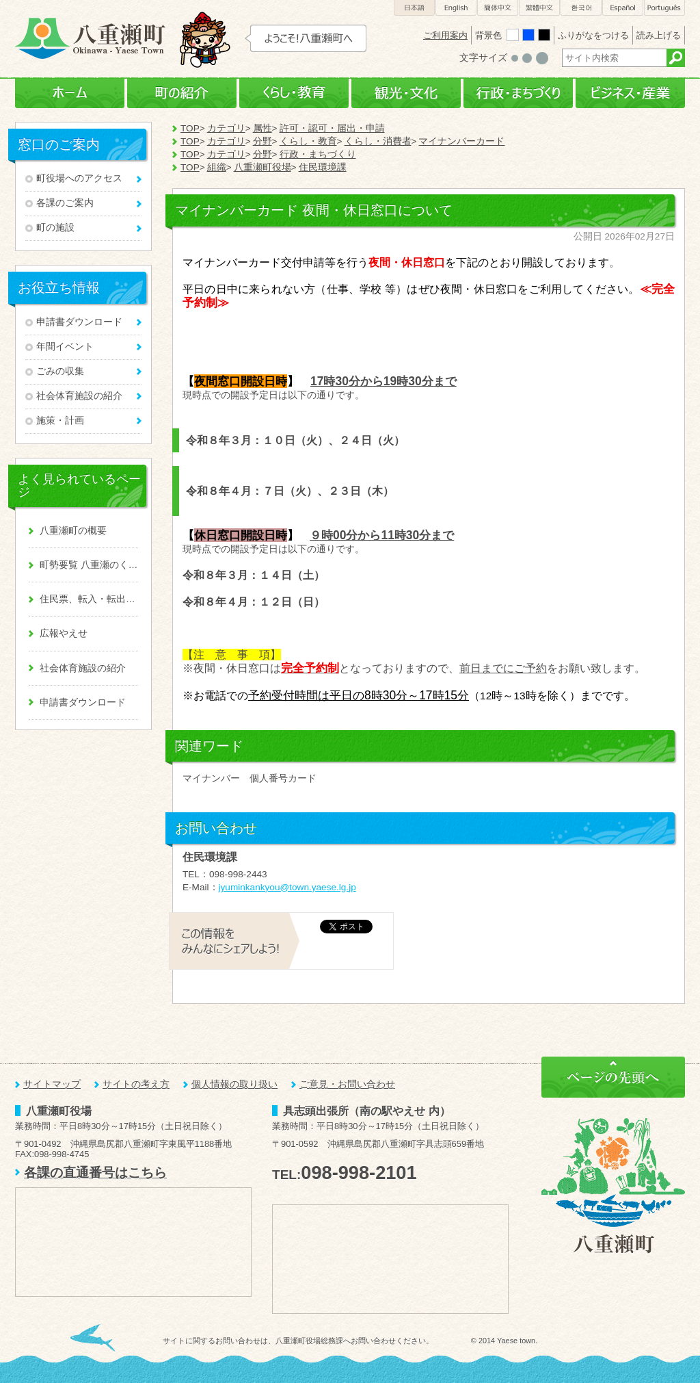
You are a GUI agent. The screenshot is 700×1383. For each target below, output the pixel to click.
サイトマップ (52, 1084)
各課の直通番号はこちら (95, 1172)
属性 (262, 128)
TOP (190, 128)
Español (622, 8)
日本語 (414, 8)
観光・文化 (406, 93)
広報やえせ (64, 633)
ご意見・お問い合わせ (347, 1084)
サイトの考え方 (136, 1084)
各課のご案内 (65, 203)
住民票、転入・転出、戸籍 (89, 599)
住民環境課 (323, 167)
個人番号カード (283, 778)
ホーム (69, 93)
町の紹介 (182, 93)
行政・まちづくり (518, 93)
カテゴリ (226, 128)
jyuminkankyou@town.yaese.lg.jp (287, 887)
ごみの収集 (60, 371)
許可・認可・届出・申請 (332, 128)
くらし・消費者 (378, 141)
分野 (262, 141)
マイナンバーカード (461, 141)
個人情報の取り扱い (234, 1084)
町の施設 (55, 227)
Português (664, 8)
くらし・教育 (294, 93)
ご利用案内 (445, 35)
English (455, 8)
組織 (216, 167)
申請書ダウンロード (79, 322)
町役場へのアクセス (79, 178)
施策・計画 (60, 420)
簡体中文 (497, 8)
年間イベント (65, 346)
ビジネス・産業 (630, 93)
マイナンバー (211, 778)
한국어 (581, 8)
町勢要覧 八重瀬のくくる (89, 565)
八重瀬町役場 (262, 167)
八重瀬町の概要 (73, 531)
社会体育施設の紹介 (79, 396)
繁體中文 (539, 8)
